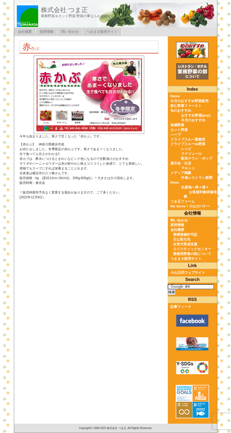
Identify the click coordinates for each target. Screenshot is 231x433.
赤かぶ (31, 48)
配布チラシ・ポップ (196, 158)
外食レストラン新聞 (196, 178)
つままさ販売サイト (102, 32)
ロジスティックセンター (192, 249)
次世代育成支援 (185, 244)
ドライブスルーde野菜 (188, 144)
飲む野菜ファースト (186, 106)
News (174, 182)
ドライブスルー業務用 (187, 139)
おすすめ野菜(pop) (195, 115)
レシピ (186, 149)
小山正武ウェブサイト (187, 272)
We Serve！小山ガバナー (190, 206)
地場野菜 (177, 125)
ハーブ (175, 135)
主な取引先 (181, 239)
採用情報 (46, 32)
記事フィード (180, 307)
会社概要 (25, 32)
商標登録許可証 (185, 235)
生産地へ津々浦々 (195, 187)
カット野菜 (179, 130)
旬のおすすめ (180, 111)
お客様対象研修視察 (200, 194)
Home (175, 96)
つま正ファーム (182, 201)
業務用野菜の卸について (192, 254)
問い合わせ (70, 32)
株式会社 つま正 (64, 9)
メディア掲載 (180, 173)
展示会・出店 (180, 163)
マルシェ (188, 168)
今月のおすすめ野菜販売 (189, 101)
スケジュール (191, 154)
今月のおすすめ (193, 120)
